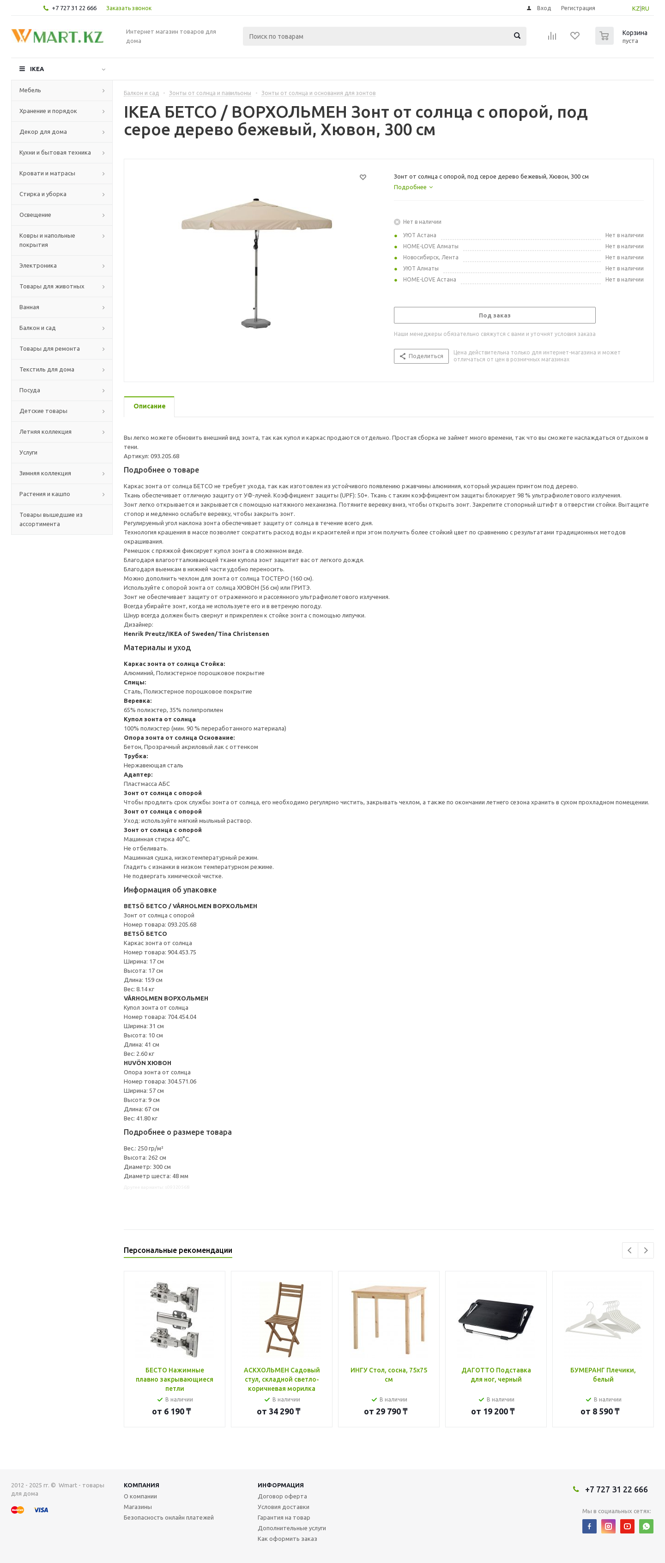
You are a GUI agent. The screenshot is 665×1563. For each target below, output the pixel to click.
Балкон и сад (37, 327)
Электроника (38, 265)
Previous (630, 1250)
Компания (141, 1485)
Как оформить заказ (287, 1538)
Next (645, 1250)
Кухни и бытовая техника (55, 152)
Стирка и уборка (42, 194)
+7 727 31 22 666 (74, 8)
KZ (636, 8)
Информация (281, 1485)
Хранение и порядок (48, 111)
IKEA (37, 69)
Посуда (29, 390)
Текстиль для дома (46, 369)
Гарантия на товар (284, 1517)
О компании (140, 1496)
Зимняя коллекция (45, 473)
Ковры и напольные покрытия (47, 240)
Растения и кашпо (44, 494)
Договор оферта (282, 1496)
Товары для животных (52, 286)
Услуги (28, 452)
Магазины (138, 1506)
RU (645, 8)
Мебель (30, 90)
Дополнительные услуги (292, 1528)
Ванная (29, 307)
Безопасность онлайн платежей (169, 1517)
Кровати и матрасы (47, 173)
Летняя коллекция (45, 431)
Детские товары (43, 410)
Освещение (35, 214)
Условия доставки (283, 1506)
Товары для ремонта (49, 348)
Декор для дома (43, 131)
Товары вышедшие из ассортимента (51, 519)
